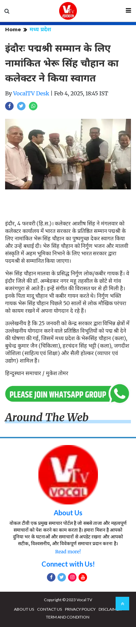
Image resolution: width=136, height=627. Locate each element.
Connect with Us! (68, 564)
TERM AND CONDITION (67, 617)
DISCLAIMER (110, 609)
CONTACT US (49, 609)
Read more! (68, 552)
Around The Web (47, 417)
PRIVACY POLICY (80, 609)
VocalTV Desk (31, 93)
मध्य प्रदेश (40, 29)
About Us (68, 513)
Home (13, 29)
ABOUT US (24, 609)
